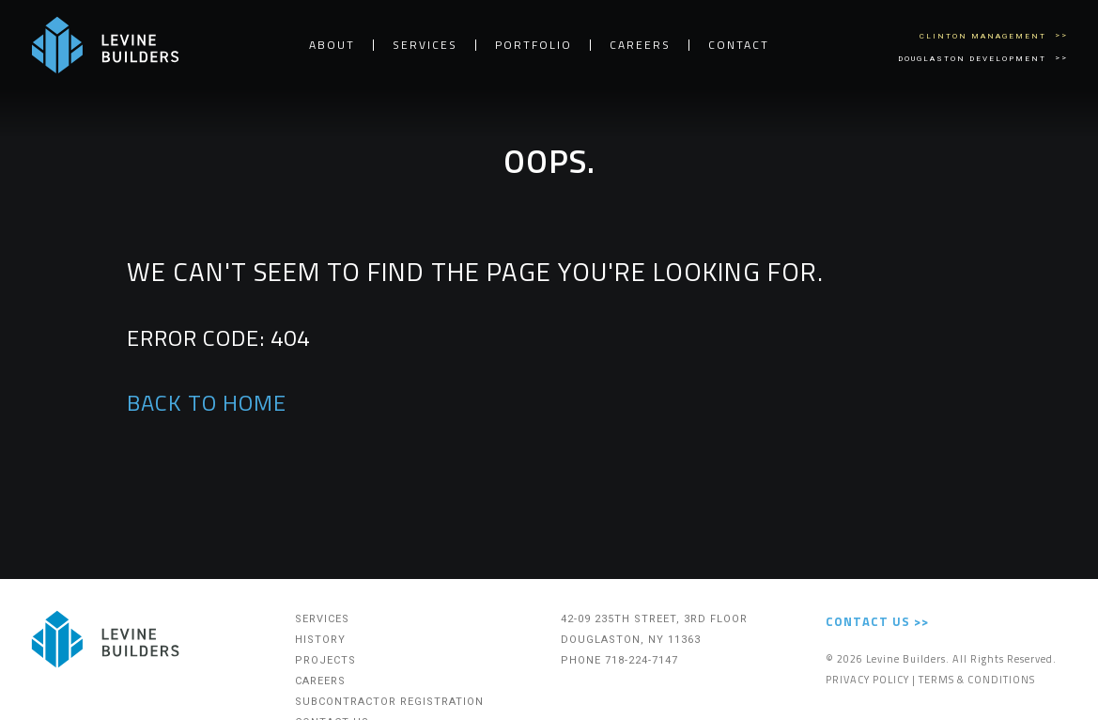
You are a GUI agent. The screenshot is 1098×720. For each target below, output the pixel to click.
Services (425, 45)
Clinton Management (985, 36)
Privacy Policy (867, 679)
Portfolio (533, 45)
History (320, 640)
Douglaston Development (974, 59)
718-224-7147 (641, 660)
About (332, 45)
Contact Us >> (877, 621)
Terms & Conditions (977, 679)
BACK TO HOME (206, 402)
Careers (640, 45)
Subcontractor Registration (389, 702)
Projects (325, 660)
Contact (738, 45)
